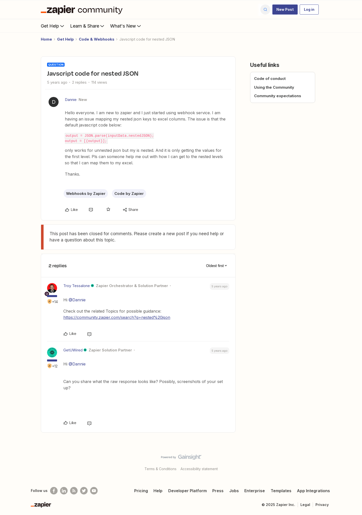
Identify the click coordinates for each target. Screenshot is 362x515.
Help (157, 490)
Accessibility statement (199, 469)
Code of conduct (270, 78)
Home (46, 39)
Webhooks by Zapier (85, 193)
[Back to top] (352, 461)
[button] (285, 10)
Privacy (322, 504)
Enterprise (254, 490)
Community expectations (277, 95)
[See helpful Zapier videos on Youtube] (94, 490)
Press (218, 490)
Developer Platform (187, 490)
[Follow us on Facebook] (54, 490)
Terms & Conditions (160, 469)
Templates (281, 490)
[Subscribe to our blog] (74, 490)
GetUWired (73, 350)
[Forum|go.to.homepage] (83, 10)
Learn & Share (87, 26)
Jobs (234, 490)
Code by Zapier (129, 193)
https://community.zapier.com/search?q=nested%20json (116, 317)
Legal (305, 504)
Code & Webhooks (96, 39)
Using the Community (274, 87)
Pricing (141, 490)
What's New (126, 26)
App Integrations (313, 490)
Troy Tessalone (76, 285)
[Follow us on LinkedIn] (64, 490)
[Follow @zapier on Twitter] (84, 490)
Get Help (53, 26)
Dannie (71, 99)
